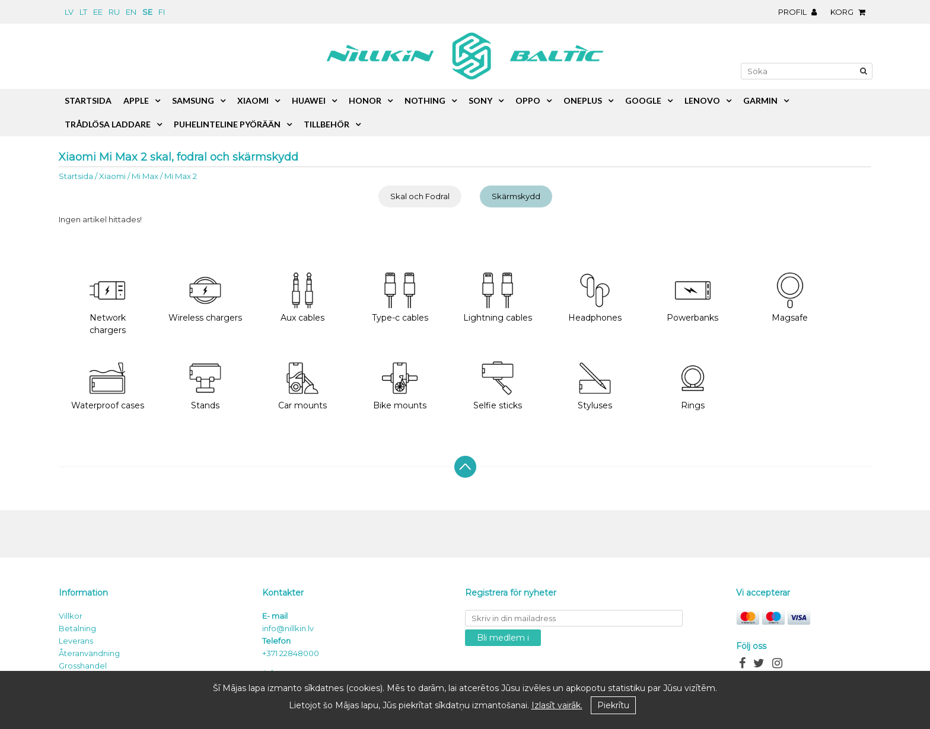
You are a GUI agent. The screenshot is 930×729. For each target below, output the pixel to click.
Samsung (193, 100)
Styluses (595, 385)
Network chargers (108, 304)
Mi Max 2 (180, 176)
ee (98, 12)
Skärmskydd (516, 196)
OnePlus (582, 100)
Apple (136, 100)
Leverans (76, 640)
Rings (693, 385)
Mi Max (145, 176)
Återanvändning (89, 653)
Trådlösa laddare (108, 124)
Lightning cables (497, 298)
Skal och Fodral (420, 196)
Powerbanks (692, 298)
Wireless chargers (205, 298)
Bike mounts (399, 385)
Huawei (309, 100)
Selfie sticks (497, 385)
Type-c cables (400, 298)
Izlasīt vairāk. (556, 705)
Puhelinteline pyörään (227, 124)
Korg (850, 12)
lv (69, 12)
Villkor (70, 616)
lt (83, 12)
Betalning (77, 628)
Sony (480, 100)
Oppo (527, 100)
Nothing (425, 100)
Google (643, 100)
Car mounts (302, 385)
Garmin (760, 100)
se (147, 12)
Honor (365, 100)
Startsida (76, 176)
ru (114, 12)
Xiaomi (112, 176)
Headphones (595, 298)
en (131, 12)
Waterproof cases (107, 385)
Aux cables (302, 298)
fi (161, 12)
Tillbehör (326, 124)
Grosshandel (83, 665)
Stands (205, 385)
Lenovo (702, 100)
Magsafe (790, 298)
